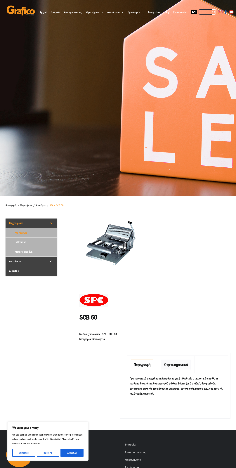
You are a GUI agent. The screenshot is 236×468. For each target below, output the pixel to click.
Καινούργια (98, 339)
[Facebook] (225, 12)
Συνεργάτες (154, 12)
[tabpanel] (177, 388)
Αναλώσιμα (115, 12)
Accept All (72, 452)
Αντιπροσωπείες (73, 12)
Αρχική (43, 12)
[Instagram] (220, 12)
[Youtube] (231, 12)
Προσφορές (136, 12)
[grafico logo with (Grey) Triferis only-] (20, 7)
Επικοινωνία (180, 12)
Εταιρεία (55, 12)
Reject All (48, 452)
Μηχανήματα (95, 12)
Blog (167, 12)
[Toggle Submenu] (50, 223)
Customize (24, 452)
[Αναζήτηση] (214, 12)
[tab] (142, 365)
